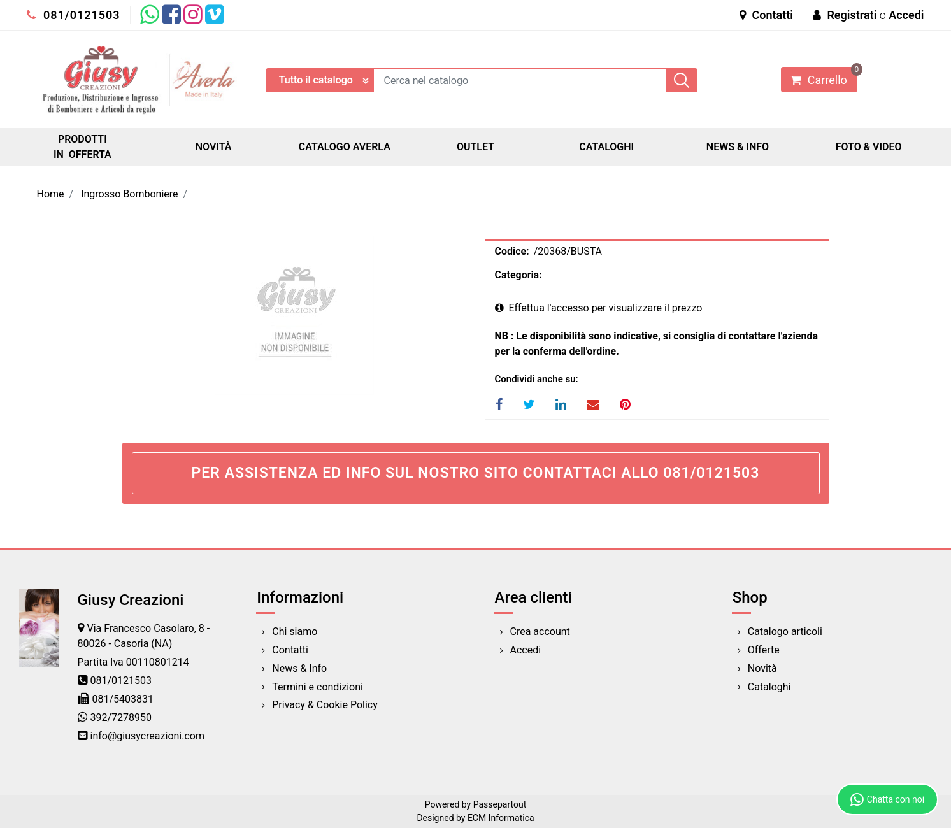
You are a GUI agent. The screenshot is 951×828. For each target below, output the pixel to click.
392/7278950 (121, 717)
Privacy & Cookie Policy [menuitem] (325, 705)
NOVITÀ (214, 147)
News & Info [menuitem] (299, 668)
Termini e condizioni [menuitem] (317, 687)
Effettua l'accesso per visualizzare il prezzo (599, 308)
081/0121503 (73, 15)
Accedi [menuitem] (525, 650)
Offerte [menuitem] (764, 650)
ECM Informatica (501, 818)
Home (50, 194)
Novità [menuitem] (762, 668)
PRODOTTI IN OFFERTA (82, 147)
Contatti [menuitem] (290, 650)
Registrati (851, 15)
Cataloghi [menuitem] (769, 687)
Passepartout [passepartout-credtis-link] (500, 804)
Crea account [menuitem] (540, 631)
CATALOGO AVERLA (344, 147)
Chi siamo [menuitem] (294, 631)
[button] (681, 80)
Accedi (906, 15)
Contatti (766, 15)
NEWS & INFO (737, 147)
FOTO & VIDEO (869, 147)
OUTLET (475, 147)
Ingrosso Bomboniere (129, 194)
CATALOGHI (606, 147)
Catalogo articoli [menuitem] (785, 631)
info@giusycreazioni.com (147, 736)
